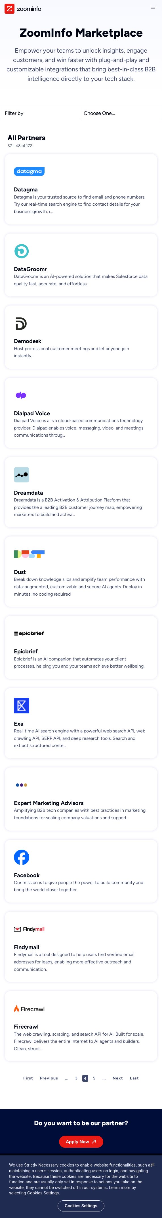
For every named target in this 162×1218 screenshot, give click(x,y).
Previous (49, 1078)
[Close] (153, 1167)
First (28, 1078)
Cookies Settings (81, 1207)
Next (118, 1078)
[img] (23, 9)
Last (134, 1078)
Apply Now (77, 1141)
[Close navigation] (154, 7)
